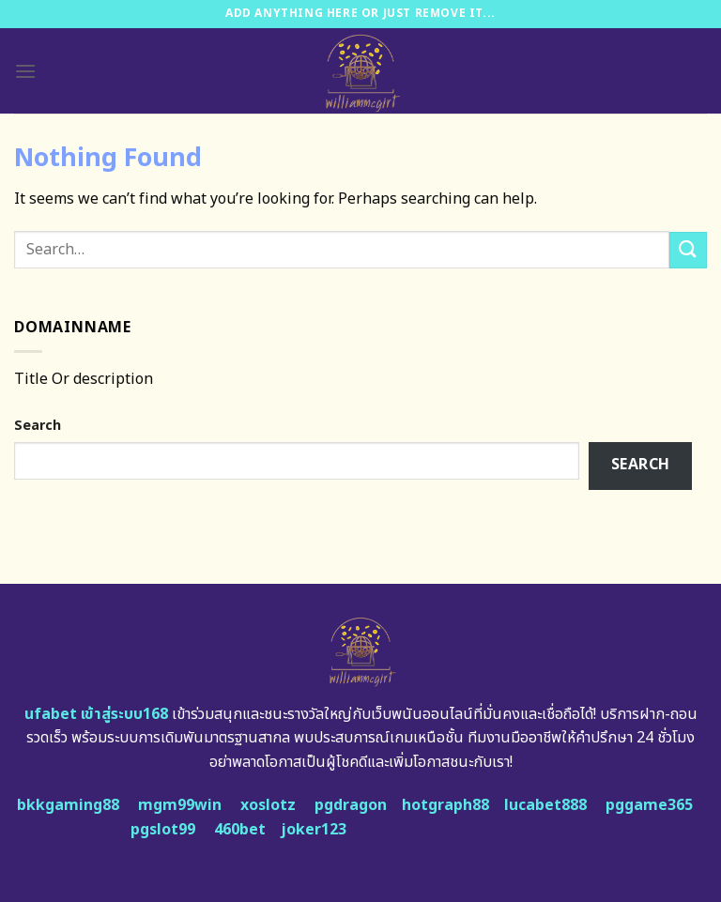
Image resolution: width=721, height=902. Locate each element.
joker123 (313, 829)
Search (37, 426)
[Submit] (688, 250)
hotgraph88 (445, 805)
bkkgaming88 (68, 805)
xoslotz (268, 805)
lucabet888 (545, 805)
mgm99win (180, 805)
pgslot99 (162, 829)
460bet (240, 829)
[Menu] (25, 71)
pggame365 (649, 805)
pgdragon (350, 805)
